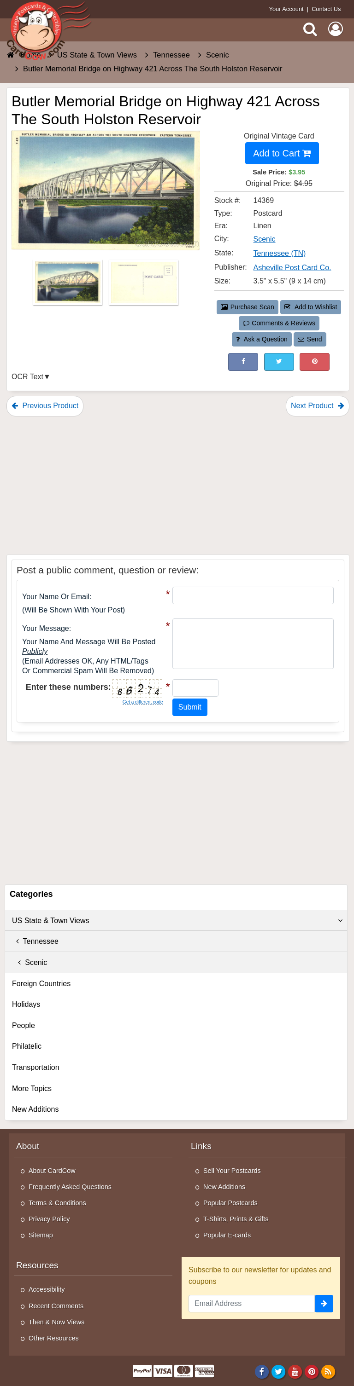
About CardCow (52, 1170)
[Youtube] (295, 1371)
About (27, 1146)
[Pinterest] (312, 1371)
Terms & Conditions (57, 1203)
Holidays (26, 1004)
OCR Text (27, 377)
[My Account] (335, 29)
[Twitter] (279, 1371)
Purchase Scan (247, 307)
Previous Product (45, 406)
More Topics (32, 1088)
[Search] (310, 29)
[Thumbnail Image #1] (68, 285)
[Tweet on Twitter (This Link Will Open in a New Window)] (279, 362)
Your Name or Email (55, 597)
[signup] (324, 1303)
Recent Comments (56, 1306)
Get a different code (143, 702)
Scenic (29, 962)
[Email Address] (252, 1303)
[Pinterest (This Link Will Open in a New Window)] (315, 362)
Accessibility (47, 1289)
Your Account (286, 9)
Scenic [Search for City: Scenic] (265, 239)
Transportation (35, 1067)
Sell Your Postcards (232, 1170)
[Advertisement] (177, 485)
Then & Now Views (56, 1322)
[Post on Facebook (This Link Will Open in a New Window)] (243, 362)
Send (310, 339)
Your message (45, 628)
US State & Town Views (177, 921)
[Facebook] (262, 1371)
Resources (37, 1265)
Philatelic (26, 1046)
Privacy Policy (49, 1219)
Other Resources (54, 1338)
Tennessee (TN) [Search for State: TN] (280, 253)
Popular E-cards (227, 1235)
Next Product (317, 406)
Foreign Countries (41, 984)
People (23, 1025)
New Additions (35, 1109)
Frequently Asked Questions (70, 1186)
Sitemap (41, 1235)
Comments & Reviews (279, 323)
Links (201, 1146)
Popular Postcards (230, 1203)
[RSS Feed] (328, 1371)
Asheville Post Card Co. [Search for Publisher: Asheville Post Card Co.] (292, 267)
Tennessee (35, 941)
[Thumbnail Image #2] (144, 285)
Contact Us (326, 9)
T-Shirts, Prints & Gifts (236, 1219)
